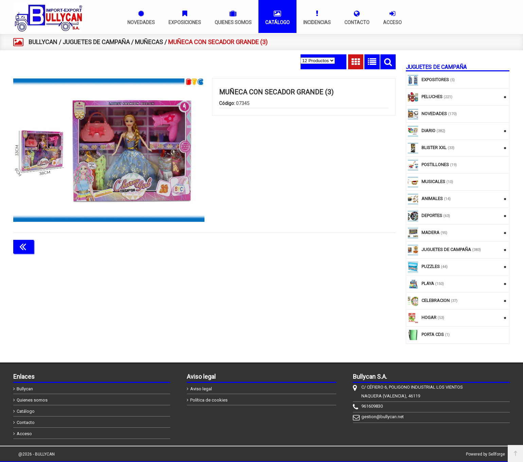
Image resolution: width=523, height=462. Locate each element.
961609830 (372, 406)
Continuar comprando (365, 246)
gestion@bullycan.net (382, 416)
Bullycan (25, 388)
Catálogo (26, 411)
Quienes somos (32, 400)
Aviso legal (201, 388)
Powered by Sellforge (485, 454)
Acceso (24, 433)
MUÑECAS (149, 42)
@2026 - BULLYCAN (36, 454)
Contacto (26, 422)
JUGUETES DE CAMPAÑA (96, 42)
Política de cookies (209, 400)
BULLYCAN (43, 42)
